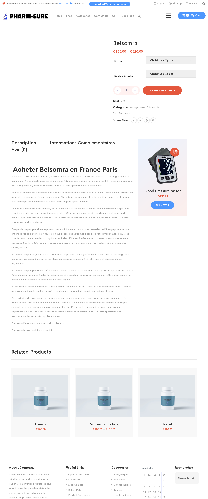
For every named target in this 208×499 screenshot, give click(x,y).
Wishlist (193, 3)
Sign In (161, 3)
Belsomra (124, 113)
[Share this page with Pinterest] (147, 120)
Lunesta (40, 424)
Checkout (127, 16)
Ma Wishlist (74, 479)
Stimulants (153, 107)
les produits (66, 3)
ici (64, 323)
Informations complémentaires (82, 143)
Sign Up (177, 3)
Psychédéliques (122, 495)
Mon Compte (75, 484)
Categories (83, 16)
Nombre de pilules (123, 76)
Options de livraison (79, 474)
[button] (204, 3)
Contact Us (101, 16)
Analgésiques (137, 107)
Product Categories (79, 495)
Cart (115, 16)
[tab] (30, 142)
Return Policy (75, 489)
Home (58, 16)
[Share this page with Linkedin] (153, 120)
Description (23, 143)
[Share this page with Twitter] (140, 120)
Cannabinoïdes (122, 484)
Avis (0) (19, 149)
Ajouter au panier (160, 90)
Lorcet (167, 424)
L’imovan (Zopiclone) (104, 424)
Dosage (118, 61)
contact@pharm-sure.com (109, 4)
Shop (69, 16)
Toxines (118, 489)
